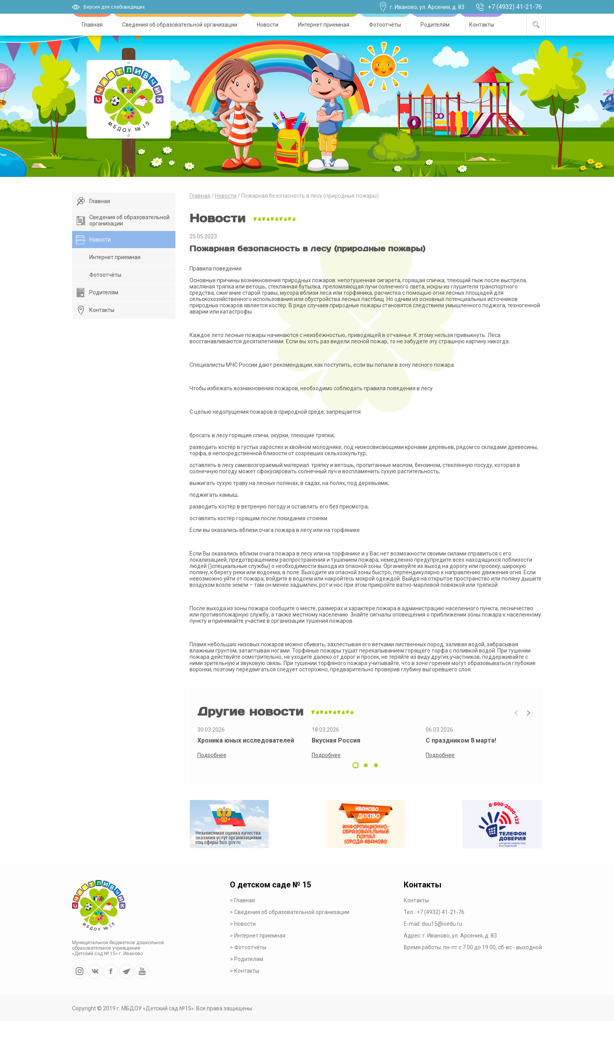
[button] (355, 765)
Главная (92, 25)
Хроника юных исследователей (245, 740)
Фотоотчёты (385, 25)
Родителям (435, 25)
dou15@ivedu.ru (442, 924)
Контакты (481, 25)
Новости (267, 25)
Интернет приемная (323, 25)
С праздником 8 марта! (461, 740)
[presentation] (516, 713)
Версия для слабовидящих (114, 7)
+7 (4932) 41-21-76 (515, 7)
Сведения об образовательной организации (179, 25)
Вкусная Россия (336, 740)
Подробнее (211, 755)
